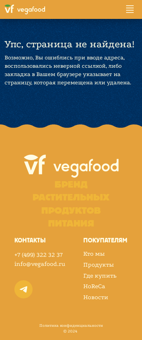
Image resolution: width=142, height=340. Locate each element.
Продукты (98, 264)
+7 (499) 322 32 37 (38, 254)
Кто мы (94, 253)
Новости (95, 297)
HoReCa (94, 286)
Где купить (100, 275)
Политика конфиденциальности (71, 325)
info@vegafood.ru (39, 263)
